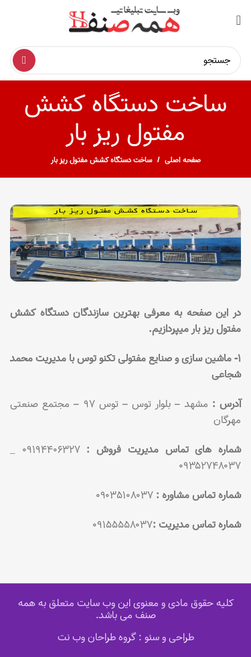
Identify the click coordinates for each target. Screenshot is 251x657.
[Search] (125, 60)
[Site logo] (125, 20)
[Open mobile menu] (239, 20)
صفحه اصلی (183, 160)
